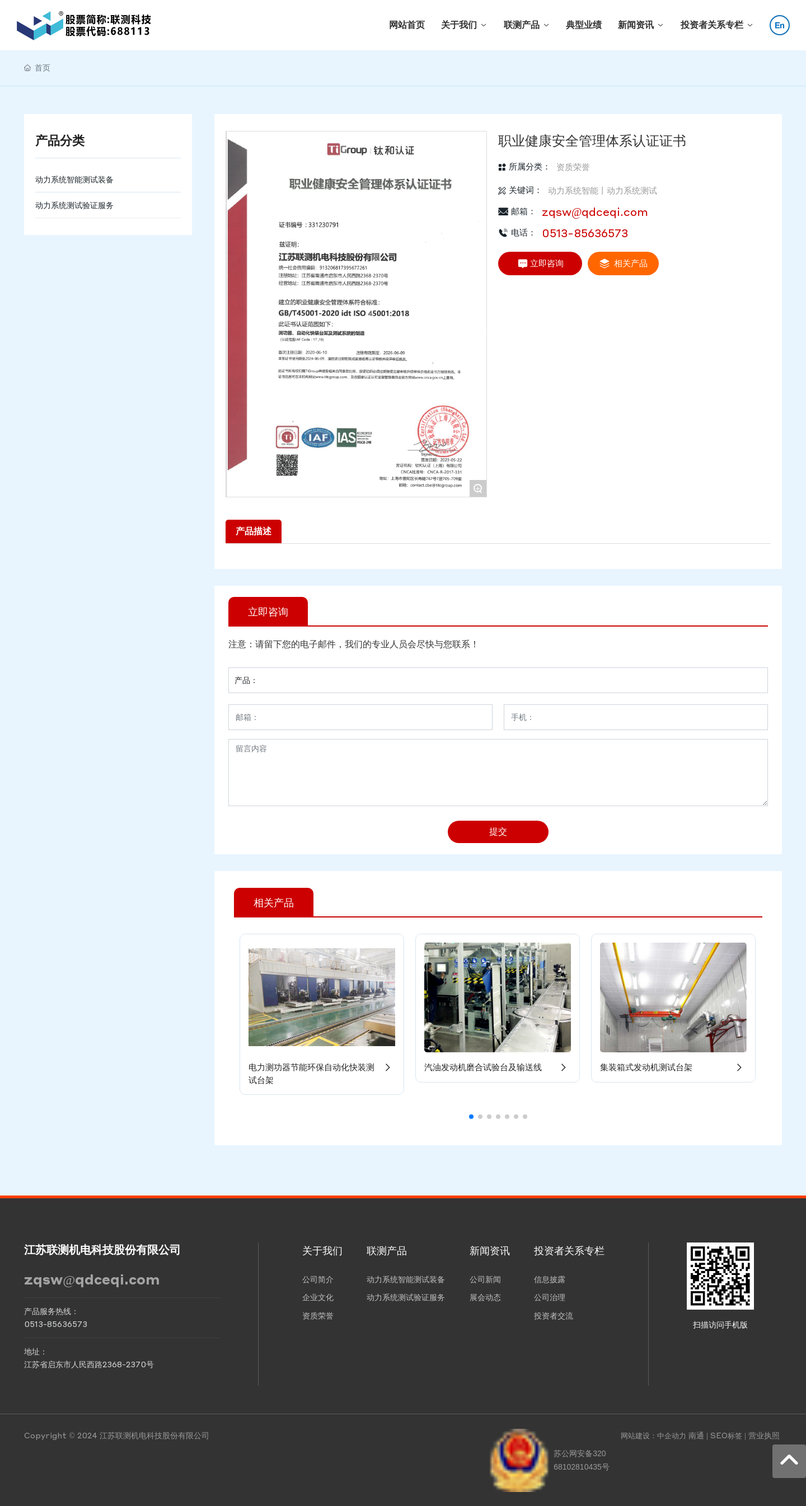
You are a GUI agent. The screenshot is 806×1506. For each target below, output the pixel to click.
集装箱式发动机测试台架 (673, 1067)
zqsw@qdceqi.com (595, 211)
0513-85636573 (585, 232)
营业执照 (764, 1435)
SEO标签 (726, 1435)
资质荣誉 (573, 167)
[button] (471, 1116)
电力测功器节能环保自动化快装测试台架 (322, 1073)
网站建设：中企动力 (653, 1435)
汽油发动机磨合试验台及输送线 (497, 1067)
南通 (696, 1435)
